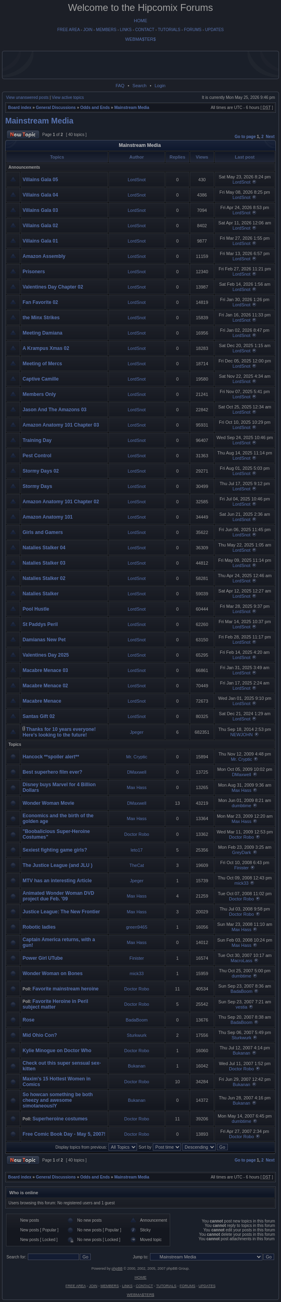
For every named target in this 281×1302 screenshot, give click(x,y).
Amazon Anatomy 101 (48, 517)
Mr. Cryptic (137, 756)
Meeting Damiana (42, 333)
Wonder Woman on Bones (53, 973)
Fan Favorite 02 (40, 302)
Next (270, 136)
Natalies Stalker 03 (44, 563)
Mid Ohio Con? (40, 1035)
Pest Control (37, 455)
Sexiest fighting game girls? (55, 850)
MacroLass (241, 960)
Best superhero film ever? (52, 772)
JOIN (87, 29)
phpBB (117, 1268)
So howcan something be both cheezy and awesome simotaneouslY (58, 1100)
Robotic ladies (39, 927)
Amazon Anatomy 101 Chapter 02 (61, 501)
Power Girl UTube (43, 958)
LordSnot (137, 179)
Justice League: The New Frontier (61, 912)
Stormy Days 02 (41, 471)
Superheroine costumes (59, 1119)
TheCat (136, 865)
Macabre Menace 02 (45, 686)
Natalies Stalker (40, 594)
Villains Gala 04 (40, 195)
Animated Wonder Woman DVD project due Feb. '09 (58, 896)
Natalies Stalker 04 (44, 548)
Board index (19, 107)
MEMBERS (106, 29)
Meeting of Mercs (42, 363)
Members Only (39, 394)
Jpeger (137, 732)
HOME (140, 20)
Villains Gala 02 (40, 225)
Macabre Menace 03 (45, 670)
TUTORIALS (169, 29)
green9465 (137, 927)
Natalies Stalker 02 (44, 578)
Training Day (37, 440)
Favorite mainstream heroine (65, 989)
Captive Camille (40, 379)
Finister (241, 867)
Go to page (245, 136)
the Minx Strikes (41, 317)
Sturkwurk (137, 1035)
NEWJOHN (241, 734)
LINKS (126, 29)
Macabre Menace (42, 701)
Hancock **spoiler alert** (51, 757)
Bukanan (241, 1053)
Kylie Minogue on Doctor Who (57, 1050)
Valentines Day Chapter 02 (53, 287)
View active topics (68, 97)
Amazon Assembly (44, 256)
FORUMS (192, 29)
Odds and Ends (95, 107)
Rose (28, 1020)
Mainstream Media (131, 107)
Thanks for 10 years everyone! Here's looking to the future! (59, 732)
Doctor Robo (136, 834)
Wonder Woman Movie (48, 803)
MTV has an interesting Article (57, 880)
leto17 (137, 850)
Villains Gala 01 (40, 241)
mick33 (242, 883)
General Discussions (56, 107)
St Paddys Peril (40, 624)
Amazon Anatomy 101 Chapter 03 (61, 425)
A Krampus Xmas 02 (46, 348)
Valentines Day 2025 (46, 655)
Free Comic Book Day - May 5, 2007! (64, 1134)
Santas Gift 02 (39, 716)
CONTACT (144, 29)
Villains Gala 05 (40, 179)
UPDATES (214, 29)
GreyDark (241, 852)
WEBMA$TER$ (140, 39)
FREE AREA (68, 29)
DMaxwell (136, 772)
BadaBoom (241, 991)
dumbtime (241, 805)
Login (159, 85)
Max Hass (137, 787)
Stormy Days (37, 486)
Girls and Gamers (43, 532)
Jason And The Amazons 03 (54, 409)
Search (140, 85)
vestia (242, 1007)
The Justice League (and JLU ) (57, 865)
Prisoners (34, 271)
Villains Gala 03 (40, 210)
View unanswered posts (27, 97)
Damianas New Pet (44, 640)
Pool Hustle (36, 609)
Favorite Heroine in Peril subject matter (55, 1004)
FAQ (120, 85)
